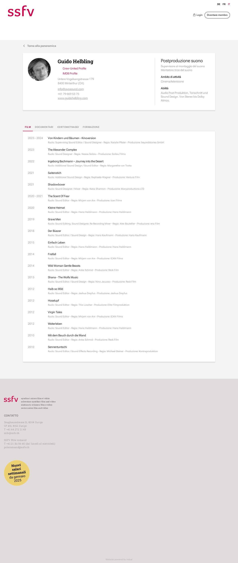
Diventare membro (217, 15)
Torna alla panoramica (39, 46)
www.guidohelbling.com (73, 98)
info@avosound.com (71, 89)
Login (198, 15)
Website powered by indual (119, 559)
